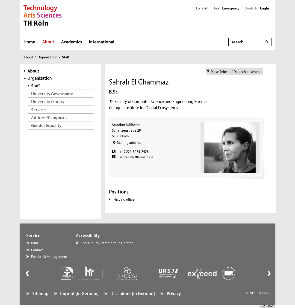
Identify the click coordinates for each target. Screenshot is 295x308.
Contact (37, 249)
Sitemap (39, 293)
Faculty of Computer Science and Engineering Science (161, 101)
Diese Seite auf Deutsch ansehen (235, 71)
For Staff (202, 8)
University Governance (52, 94)
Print (34, 242)
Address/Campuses (49, 117)
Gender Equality (46, 125)
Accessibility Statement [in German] (107, 242)
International (101, 42)
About (48, 42)
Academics (71, 42)
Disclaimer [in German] (132, 293)
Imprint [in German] (79, 293)
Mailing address (129, 142)
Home (29, 42)
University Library (47, 101)
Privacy (173, 293)
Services (39, 109)
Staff (35, 85)
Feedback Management (49, 256)
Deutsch (251, 8)
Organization (47, 56)
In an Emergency (226, 8)
